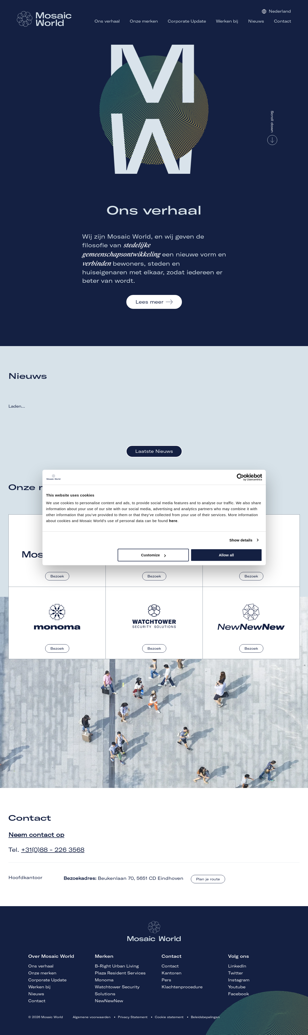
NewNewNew (109, 1000)
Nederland (276, 11)
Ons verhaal (41, 966)
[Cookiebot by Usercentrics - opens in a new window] (240, 477)
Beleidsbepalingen (205, 1017)
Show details (240, 540)
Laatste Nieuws (154, 451)
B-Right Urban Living (117, 966)
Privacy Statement (132, 1017)
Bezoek (57, 576)
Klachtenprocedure (182, 986)
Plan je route (208, 879)
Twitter (235, 972)
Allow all (226, 555)
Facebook (238, 993)
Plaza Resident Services (120, 972)
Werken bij (39, 986)
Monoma (104, 979)
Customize (153, 555)
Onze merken (42, 972)
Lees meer (149, 302)
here (173, 521)
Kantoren (171, 972)
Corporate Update (47, 979)
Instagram (238, 979)
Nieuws (36, 993)
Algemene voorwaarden (91, 1017)
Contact (36, 1000)
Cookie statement (169, 1017)
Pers (166, 979)
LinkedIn (237, 966)
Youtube (236, 986)
